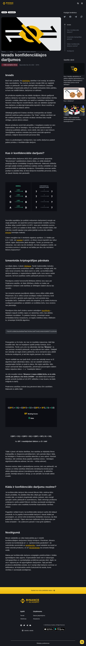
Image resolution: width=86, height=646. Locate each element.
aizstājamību (30, 545)
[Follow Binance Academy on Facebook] (21, 625)
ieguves (8, 232)
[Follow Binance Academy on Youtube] (30, 625)
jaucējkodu (46, 310)
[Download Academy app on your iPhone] (48, 629)
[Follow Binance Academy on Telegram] (27, 625)
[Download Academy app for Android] (59, 629)
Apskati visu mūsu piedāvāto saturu (43, 590)
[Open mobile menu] (82, 3)
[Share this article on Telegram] (76, 17)
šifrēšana (27, 266)
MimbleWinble (34, 548)
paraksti (20, 240)
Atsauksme (36, 619)
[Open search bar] (77, 3)
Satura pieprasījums (39, 615)
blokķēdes (26, 81)
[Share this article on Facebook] (70, 17)
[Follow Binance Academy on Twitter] (24, 625)
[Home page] (8, 3)
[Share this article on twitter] (65, 17)
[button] (82, 3)
